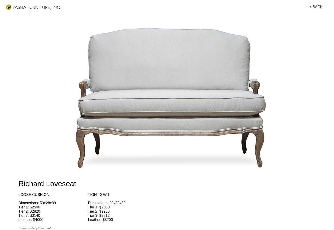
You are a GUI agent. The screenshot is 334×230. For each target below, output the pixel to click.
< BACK (316, 7)
